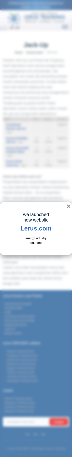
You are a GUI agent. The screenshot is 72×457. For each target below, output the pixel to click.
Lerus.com (36, 228)
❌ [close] (68, 206)
